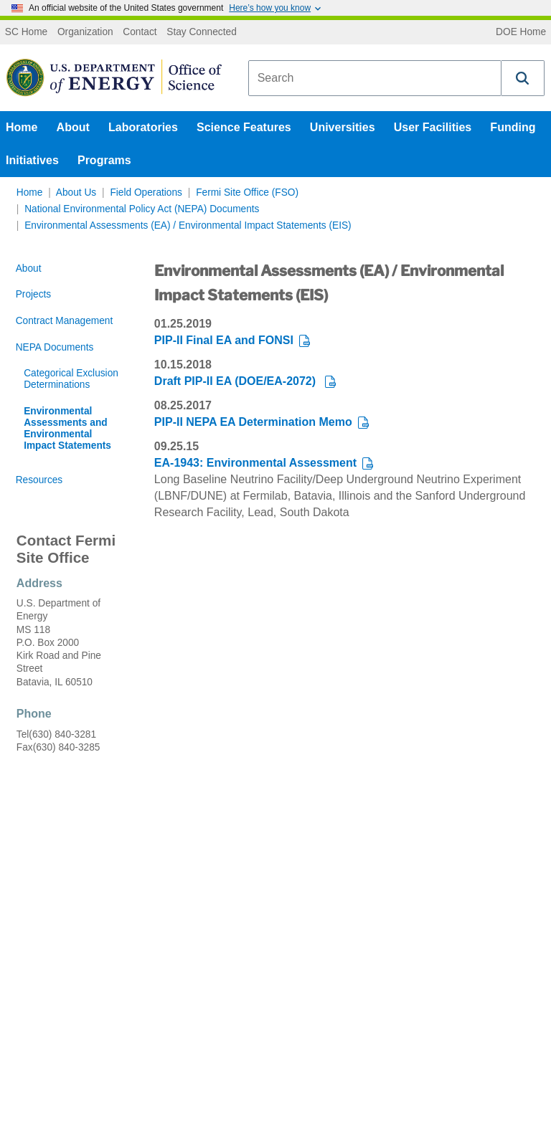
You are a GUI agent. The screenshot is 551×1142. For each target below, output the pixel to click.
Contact (139, 32)
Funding (512, 127)
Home (21, 127)
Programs (104, 160)
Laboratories (143, 127)
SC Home (26, 32)
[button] (523, 78)
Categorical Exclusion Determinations (71, 379)
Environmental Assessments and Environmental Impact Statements (67, 428)
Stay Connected (201, 32)
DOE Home (521, 32)
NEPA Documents (55, 347)
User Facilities (433, 127)
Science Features (244, 127)
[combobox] (375, 78)
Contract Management (64, 320)
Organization (85, 32)
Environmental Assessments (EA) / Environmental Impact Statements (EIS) (187, 225)
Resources (39, 480)
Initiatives (32, 160)
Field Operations (146, 192)
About (73, 127)
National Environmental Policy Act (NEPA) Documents (141, 209)
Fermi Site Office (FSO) (247, 192)
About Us (76, 192)
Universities (342, 127)
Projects (34, 294)
